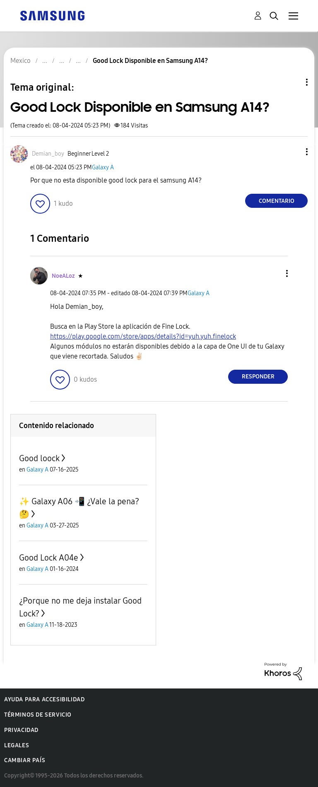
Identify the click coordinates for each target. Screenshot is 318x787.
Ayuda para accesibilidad (44, 699)
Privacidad (21, 730)
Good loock (39, 458)
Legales (16, 745)
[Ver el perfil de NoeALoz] (63, 275)
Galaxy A (103, 167)
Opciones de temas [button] (293, 82)
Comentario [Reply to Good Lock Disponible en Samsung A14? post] (276, 201)
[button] (293, 151)
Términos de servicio (38, 714)
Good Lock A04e (48, 558)
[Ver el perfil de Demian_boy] (48, 153)
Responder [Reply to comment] (258, 376)
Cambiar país (24, 760)
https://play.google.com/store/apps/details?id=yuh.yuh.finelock (143, 336)
